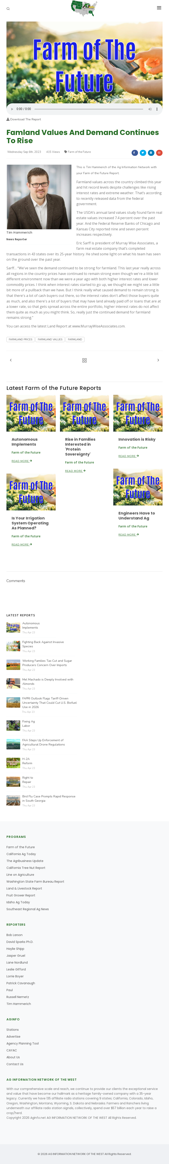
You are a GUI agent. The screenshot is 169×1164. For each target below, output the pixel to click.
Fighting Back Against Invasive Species (43, 644)
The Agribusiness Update (24, 861)
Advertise (13, 1036)
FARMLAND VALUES (50, 339)
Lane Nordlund (17, 962)
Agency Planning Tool (22, 1043)
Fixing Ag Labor (28, 723)
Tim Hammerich (19, 232)
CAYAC (11, 1050)
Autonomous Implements (25, 442)
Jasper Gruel (15, 955)
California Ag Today (21, 854)
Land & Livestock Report (24, 888)
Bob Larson (14, 935)
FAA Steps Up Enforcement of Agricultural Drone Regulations (43, 742)
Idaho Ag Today (18, 902)
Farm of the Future (77, 152)
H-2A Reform (27, 761)
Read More (22, 461)
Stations (12, 1030)
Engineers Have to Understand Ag (136, 515)
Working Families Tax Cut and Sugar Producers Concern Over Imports (47, 663)
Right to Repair (27, 780)
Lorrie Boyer (15, 976)
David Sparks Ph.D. (19, 942)
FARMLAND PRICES (20, 339)
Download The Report (23, 119)
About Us (13, 1057)
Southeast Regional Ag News (27, 909)
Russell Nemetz (17, 997)
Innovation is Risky (136, 439)
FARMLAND (75, 339)
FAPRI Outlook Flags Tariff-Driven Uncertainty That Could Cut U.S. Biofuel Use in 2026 (49, 702)
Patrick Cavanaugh (20, 983)
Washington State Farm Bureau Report (35, 881)
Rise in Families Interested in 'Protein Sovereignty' (80, 447)
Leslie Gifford (16, 969)
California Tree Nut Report (25, 868)
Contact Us (14, 1064)
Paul (9, 990)
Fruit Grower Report (20, 895)
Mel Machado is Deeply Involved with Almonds (47, 681)
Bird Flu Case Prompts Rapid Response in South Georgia (48, 798)
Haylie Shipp (15, 949)
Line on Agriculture (20, 875)
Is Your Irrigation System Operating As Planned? (30, 523)
